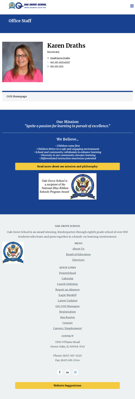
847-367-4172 (56, 66)
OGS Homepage (17, 96)
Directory (78, 260)
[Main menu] (132, 6)
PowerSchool (67, 273)
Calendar (67, 278)
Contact (67, 322)
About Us (78, 248)
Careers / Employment (67, 328)
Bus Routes (67, 317)
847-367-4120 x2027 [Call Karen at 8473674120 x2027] (60, 62)
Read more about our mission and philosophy (67, 166)
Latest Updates (67, 300)
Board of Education (78, 254)
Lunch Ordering (67, 284)
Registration (67, 311)
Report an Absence (67, 289)
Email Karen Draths (60, 58)
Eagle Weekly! (67, 295)
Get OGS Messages (67, 306)
